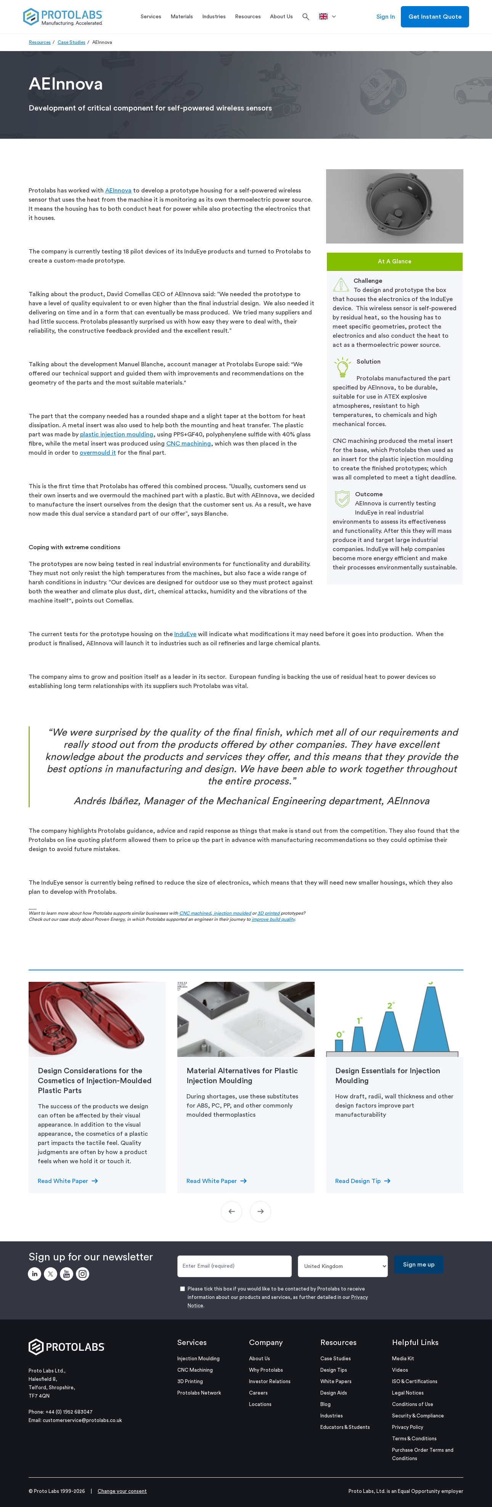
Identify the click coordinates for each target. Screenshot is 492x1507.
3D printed (268, 913)
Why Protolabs (266, 1370)
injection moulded (231, 913)
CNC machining (188, 444)
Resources (40, 42)
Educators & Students (345, 1427)
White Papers (336, 1381)
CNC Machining (195, 1370)
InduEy (183, 634)
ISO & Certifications (414, 1381)
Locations (260, 1404)
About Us (259, 1358)
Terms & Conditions (414, 1438)
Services (192, 1343)
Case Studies (71, 42)
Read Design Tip (358, 1181)
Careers (258, 1392)
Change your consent (122, 1491)
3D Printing (190, 1381)
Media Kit (403, 1358)
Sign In (385, 17)
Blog (325, 1404)
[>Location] (330, 17)
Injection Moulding (198, 1358)
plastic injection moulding (116, 434)
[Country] (343, 1266)
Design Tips (333, 1370)
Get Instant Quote (434, 17)
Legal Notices (408, 1392)
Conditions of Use (412, 1404)
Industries (331, 1415)
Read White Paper (63, 1181)
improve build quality (273, 919)
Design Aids (333, 1392)
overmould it (98, 453)
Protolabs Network (199, 1392)
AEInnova (118, 191)
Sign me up (418, 1265)
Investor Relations (270, 1381)
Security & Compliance (418, 1415)
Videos (400, 1370)
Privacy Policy (407, 1427)
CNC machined (195, 913)
